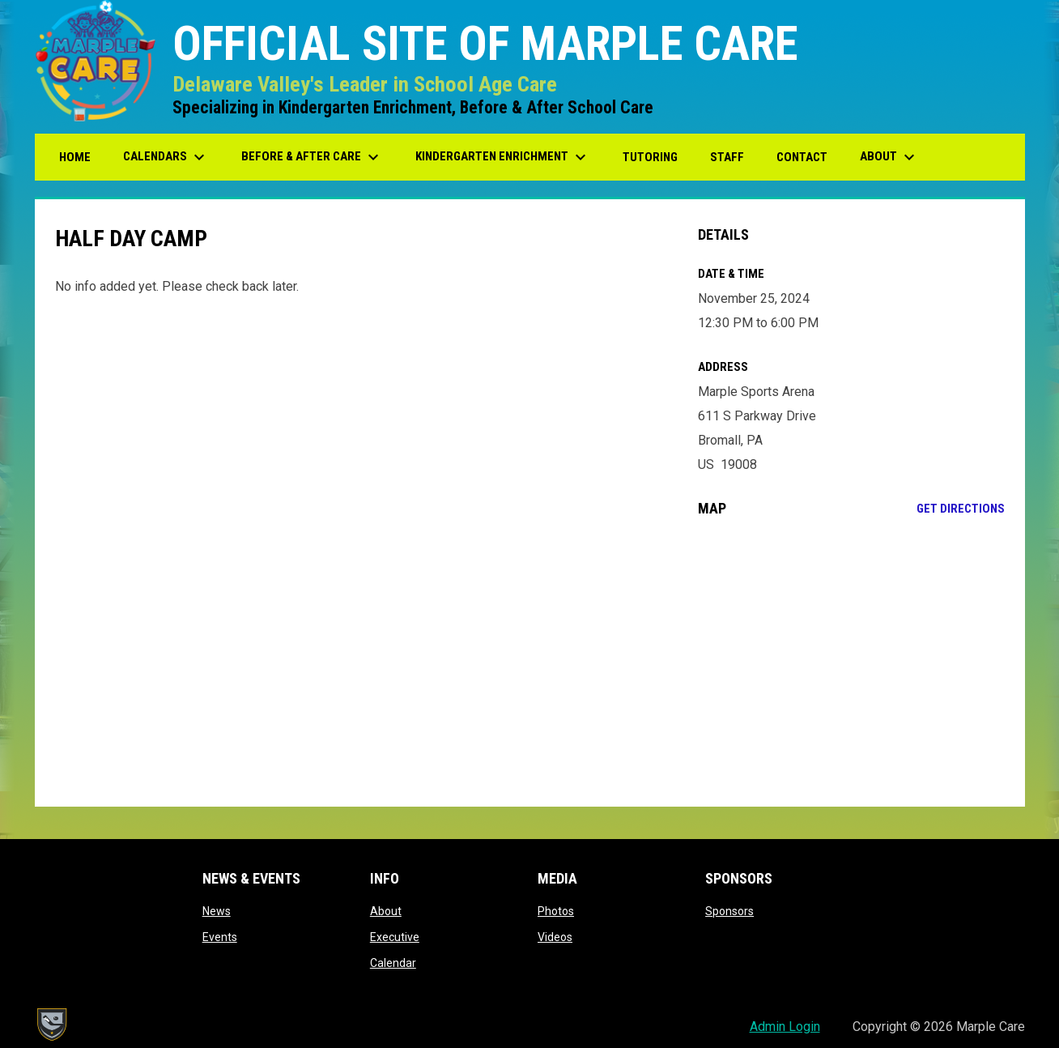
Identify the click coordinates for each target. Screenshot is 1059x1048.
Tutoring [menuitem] (650, 157)
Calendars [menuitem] (166, 157)
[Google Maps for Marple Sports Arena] (851, 661)
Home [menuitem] (75, 157)
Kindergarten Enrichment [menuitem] (502, 157)
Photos (556, 911)
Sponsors (729, 911)
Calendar (393, 962)
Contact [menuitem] (801, 157)
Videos (555, 937)
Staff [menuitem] (727, 157)
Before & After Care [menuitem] (312, 157)
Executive (394, 937)
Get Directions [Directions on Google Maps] (961, 508)
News (216, 911)
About (386, 911)
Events (219, 937)
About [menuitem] (889, 157)
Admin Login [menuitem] (785, 1026)
